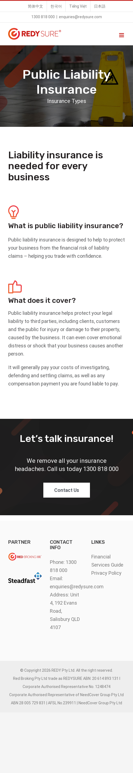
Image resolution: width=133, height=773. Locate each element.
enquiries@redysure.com (80, 17)
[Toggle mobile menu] (122, 35)
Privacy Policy (106, 573)
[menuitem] (35, 6)
